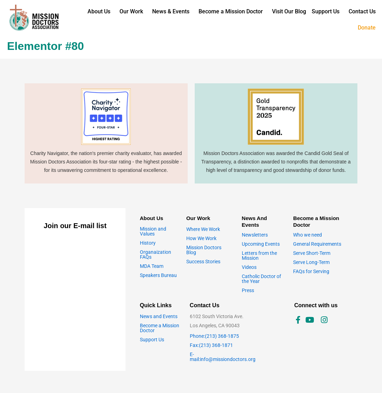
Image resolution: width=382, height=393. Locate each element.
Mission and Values (153, 231)
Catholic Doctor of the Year (261, 278)
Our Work (131, 11)
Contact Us (362, 11)
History (148, 243)
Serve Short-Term (311, 253)
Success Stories (203, 261)
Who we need (307, 235)
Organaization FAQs (155, 254)
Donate (367, 27)
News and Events (158, 316)
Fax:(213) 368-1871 (211, 345)
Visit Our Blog (289, 11)
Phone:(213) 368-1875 (214, 336)
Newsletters (255, 235)
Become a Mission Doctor (231, 11)
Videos (249, 267)
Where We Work (203, 229)
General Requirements (317, 244)
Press (248, 290)
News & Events (170, 11)
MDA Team (151, 266)
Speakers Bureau (158, 275)
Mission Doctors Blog (203, 250)
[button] (101, 12)
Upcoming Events (261, 244)
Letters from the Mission (259, 255)
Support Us (325, 11)
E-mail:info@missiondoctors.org (222, 357)
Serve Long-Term (311, 262)
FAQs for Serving (311, 271)
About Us (99, 11)
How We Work (201, 238)
